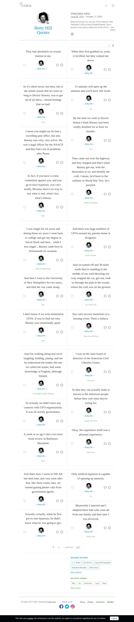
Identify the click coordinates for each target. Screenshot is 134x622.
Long (43, 122)
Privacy (90, 602)
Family (88, 537)
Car (86, 305)
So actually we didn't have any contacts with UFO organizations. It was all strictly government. (43, 408)
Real (43, 216)
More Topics (76, 588)
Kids (93, 537)
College (43, 269)
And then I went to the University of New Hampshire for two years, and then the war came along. (43, 283)
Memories (87, 336)
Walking (51, 394)
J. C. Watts (76, 563)
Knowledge (37, 394)
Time (91, 149)
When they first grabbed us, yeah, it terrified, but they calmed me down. (90, 56)
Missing (95, 336)
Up (91, 109)
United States (77, 14)
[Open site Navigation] (113, 5)
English (44, 394)
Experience (91, 453)
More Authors (76, 572)
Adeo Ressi (94, 568)
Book (43, 461)
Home (87, 256)
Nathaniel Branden (79, 568)
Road (90, 305)
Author (87, 14)
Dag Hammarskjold (103, 563)
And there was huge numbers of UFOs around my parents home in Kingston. (90, 234)
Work (37, 269)
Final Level (51, 602)
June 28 (74, 17)
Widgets (110, 602)
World (86, 203)
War (90, 203)
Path (94, 305)
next (78, 547)
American (90, 381)
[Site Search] (106, 5)
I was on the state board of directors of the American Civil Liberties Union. (91, 358)
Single (48, 269)
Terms (82, 602)
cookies (30, 618)
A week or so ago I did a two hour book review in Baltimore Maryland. (43, 439)
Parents (93, 256)
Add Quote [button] (100, 602)
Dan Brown (87, 563)
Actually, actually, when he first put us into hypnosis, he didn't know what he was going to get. (43, 519)
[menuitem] (109, 46)
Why (43, 341)
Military (95, 203)
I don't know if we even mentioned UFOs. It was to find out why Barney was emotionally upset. (43, 319)
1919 (81, 17)
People (87, 421)
